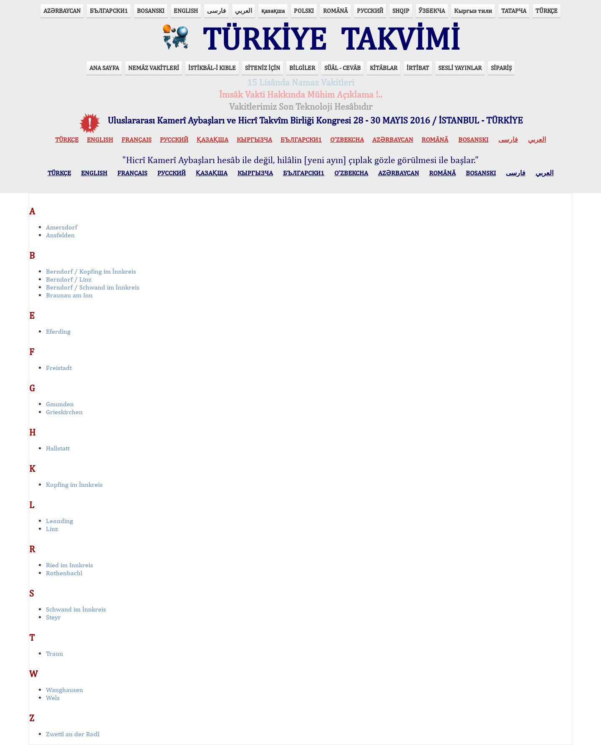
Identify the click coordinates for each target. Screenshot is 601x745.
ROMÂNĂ (335, 10)
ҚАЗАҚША (212, 139)
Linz (52, 529)
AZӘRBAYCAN (62, 10)
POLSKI (304, 10)
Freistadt (59, 368)
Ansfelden (60, 235)
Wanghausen (64, 690)
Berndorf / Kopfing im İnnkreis (91, 271)
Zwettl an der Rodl (72, 734)
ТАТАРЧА (513, 10)
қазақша (273, 10)
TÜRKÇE (546, 10)
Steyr (53, 617)
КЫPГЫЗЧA (254, 139)
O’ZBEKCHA (347, 139)
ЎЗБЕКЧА (432, 10)
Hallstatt (58, 448)
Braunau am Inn (69, 295)
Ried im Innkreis (69, 565)
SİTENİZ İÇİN (262, 67)
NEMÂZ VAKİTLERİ (153, 67)
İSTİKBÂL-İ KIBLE (212, 67)
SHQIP (400, 10)
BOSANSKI (150, 10)
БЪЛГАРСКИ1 (109, 10)
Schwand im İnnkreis (76, 609)
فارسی (216, 10)
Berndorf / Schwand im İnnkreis (92, 287)
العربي (243, 10)
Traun (54, 653)
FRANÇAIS (136, 139)
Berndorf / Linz (68, 279)
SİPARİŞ (501, 67)
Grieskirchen (64, 412)
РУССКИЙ (370, 10)
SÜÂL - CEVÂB (342, 67)
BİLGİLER (302, 67)
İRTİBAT (418, 67)
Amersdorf (61, 227)
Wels (53, 698)
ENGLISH (186, 10)
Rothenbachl (64, 573)
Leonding (59, 521)
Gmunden (60, 404)
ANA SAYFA (104, 67)
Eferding (58, 331)
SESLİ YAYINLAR (460, 67)
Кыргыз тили (473, 10)
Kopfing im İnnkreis (74, 484)
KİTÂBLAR (383, 67)
